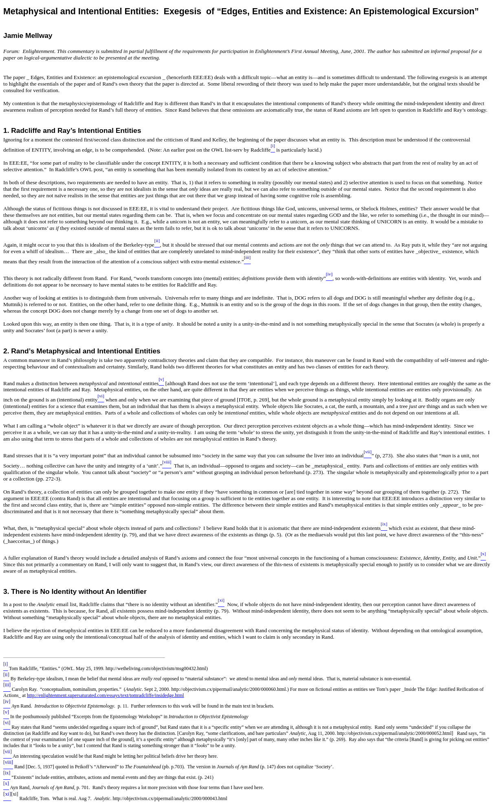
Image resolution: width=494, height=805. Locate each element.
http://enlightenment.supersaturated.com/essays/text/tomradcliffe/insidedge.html (105, 695)
